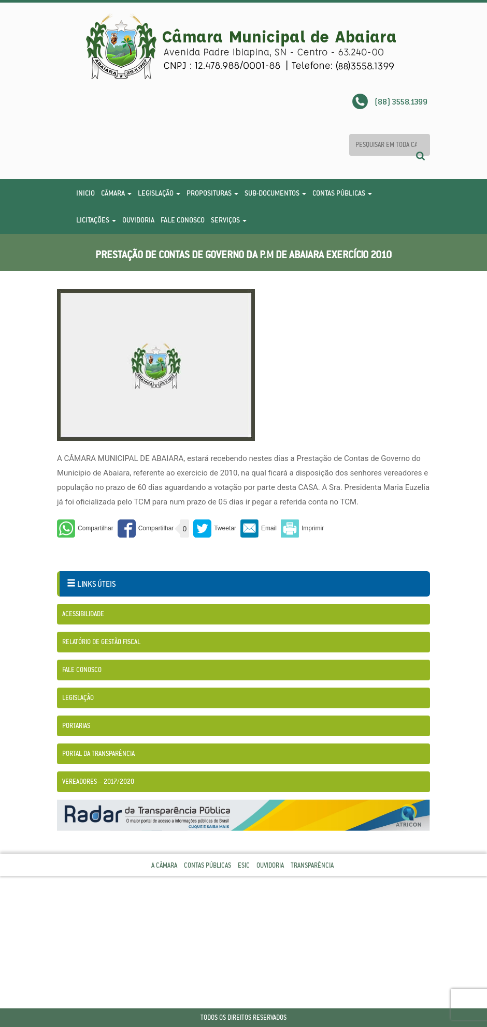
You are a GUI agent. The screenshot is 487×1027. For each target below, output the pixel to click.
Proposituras (212, 193)
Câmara (116, 193)
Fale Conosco (183, 220)
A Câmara (164, 865)
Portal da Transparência (98, 753)
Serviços (229, 220)
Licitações (96, 220)
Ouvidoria (138, 220)
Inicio (85, 193)
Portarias (76, 726)
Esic (244, 865)
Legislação (159, 193)
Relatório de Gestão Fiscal (101, 642)
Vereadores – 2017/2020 (98, 781)
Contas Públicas (342, 193)
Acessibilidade (83, 614)
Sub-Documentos (275, 193)
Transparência (312, 865)
